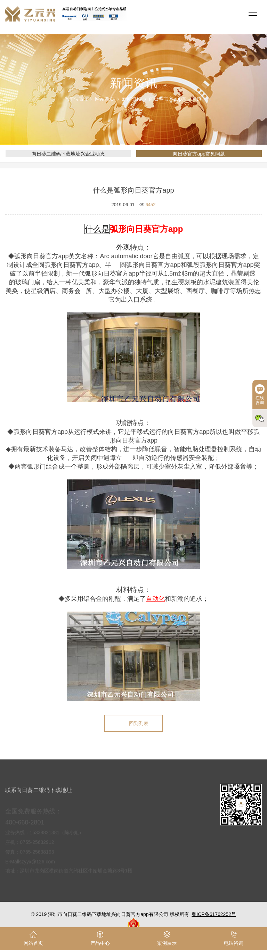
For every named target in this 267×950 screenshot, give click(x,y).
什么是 (97, 229)
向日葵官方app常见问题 (175, 99)
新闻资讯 (131, 99)
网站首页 (104, 99)
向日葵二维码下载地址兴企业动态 (68, 154)
